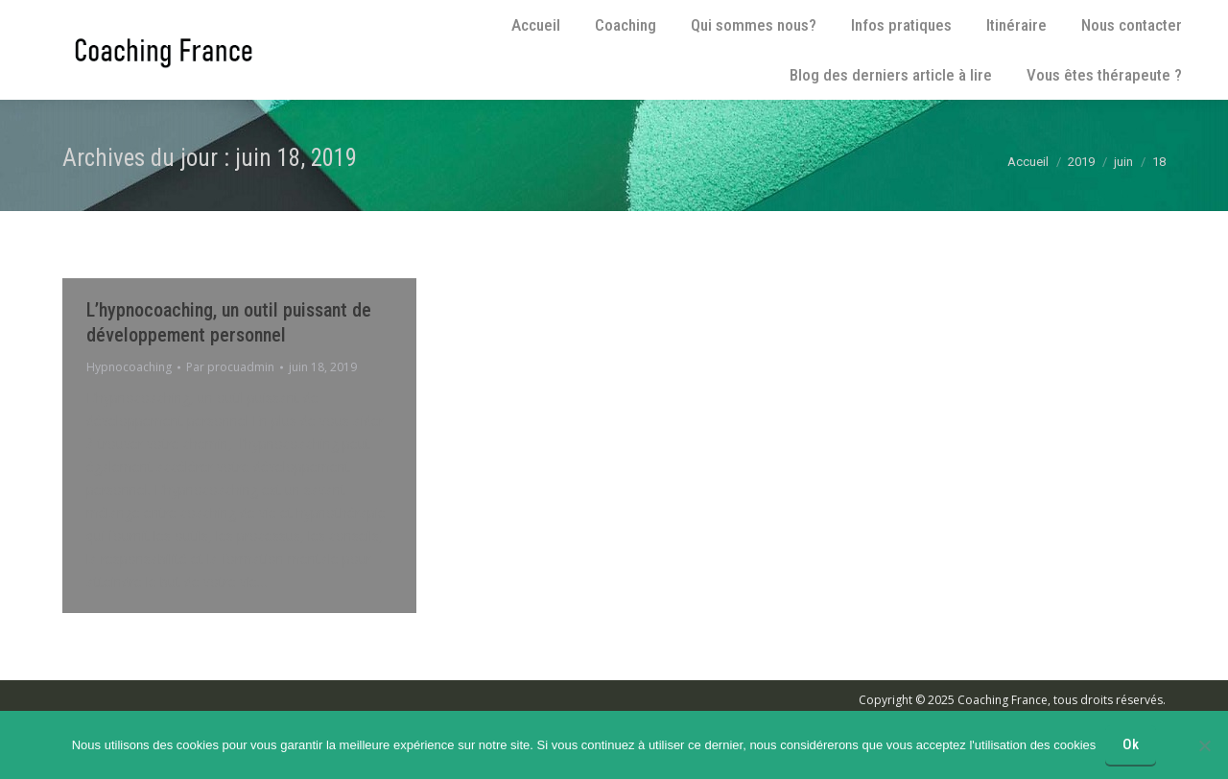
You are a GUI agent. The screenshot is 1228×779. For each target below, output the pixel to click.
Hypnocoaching (129, 367)
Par (230, 367)
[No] (1204, 745)
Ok (1130, 744)
